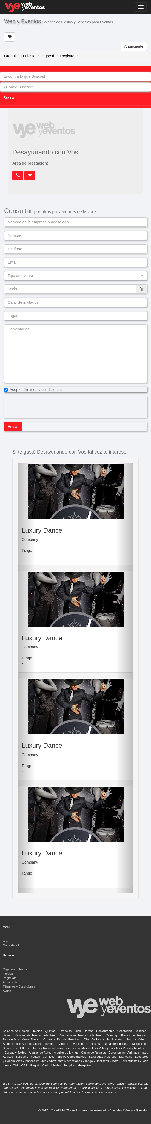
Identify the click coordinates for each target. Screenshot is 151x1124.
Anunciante (133, 46)
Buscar (10, 98)
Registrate (69, 56)
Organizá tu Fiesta (19, 56)
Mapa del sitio (12, 945)
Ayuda (7, 990)
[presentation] (45, 407)
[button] (75, 275)
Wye (6, 941)
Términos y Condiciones (19, 986)
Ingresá (47, 56)
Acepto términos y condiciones (33, 389)
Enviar (13, 426)
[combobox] (75, 76)
